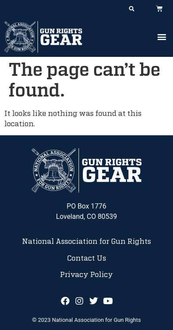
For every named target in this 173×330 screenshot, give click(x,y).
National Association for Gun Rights (86, 241)
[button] (131, 8)
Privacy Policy (86, 274)
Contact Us (86, 258)
